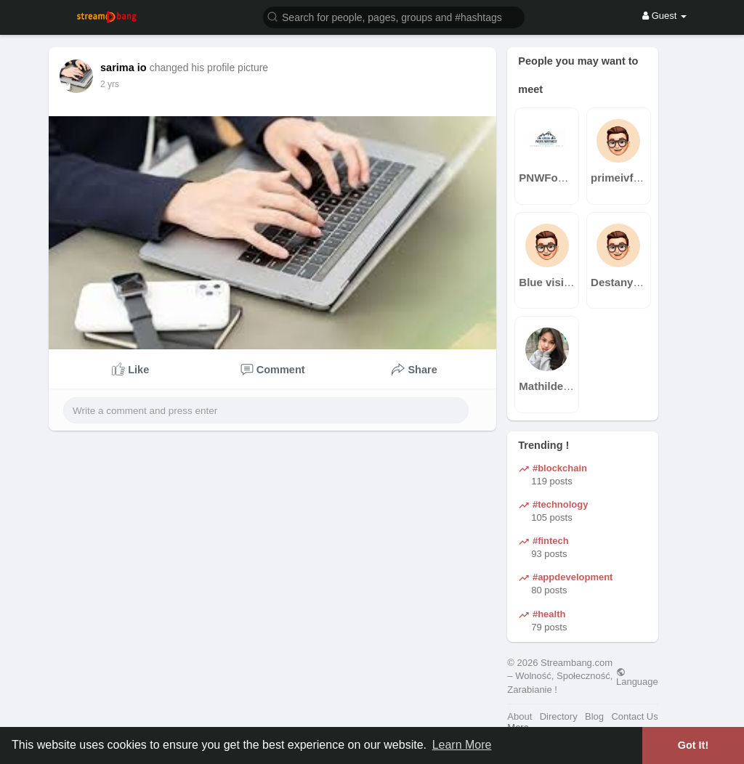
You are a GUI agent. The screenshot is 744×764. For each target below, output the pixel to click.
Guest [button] (664, 15)
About (519, 716)
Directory (559, 716)
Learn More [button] (462, 745)
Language (637, 676)
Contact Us (634, 716)
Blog (594, 716)
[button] (394, 16)
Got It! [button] (693, 745)
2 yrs (109, 84)
